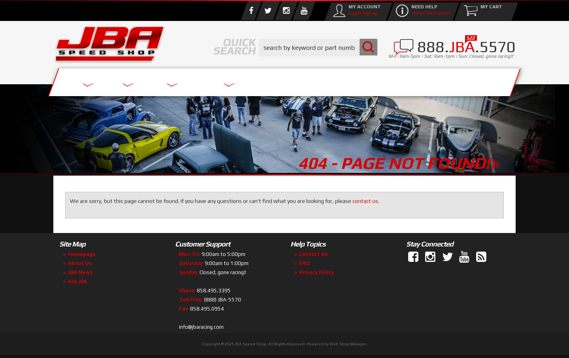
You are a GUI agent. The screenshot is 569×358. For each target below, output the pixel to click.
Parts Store (250, 80)
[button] (318, 48)
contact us (365, 201)
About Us (169, 80)
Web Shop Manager (348, 344)
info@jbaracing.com (201, 327)
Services (97, 80)
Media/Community (351, 80)
